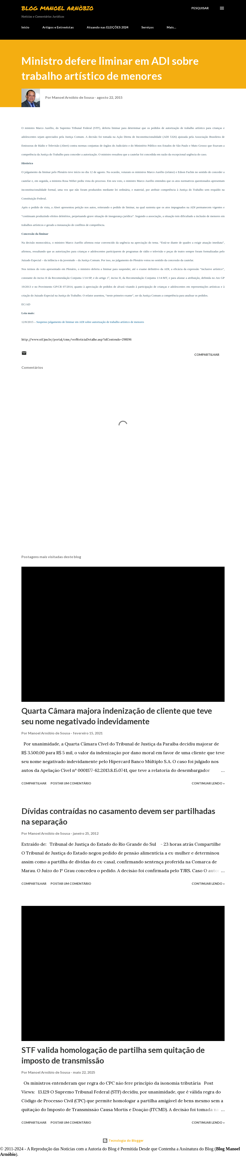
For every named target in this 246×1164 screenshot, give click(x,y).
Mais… (171, 27)
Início (25, 27)
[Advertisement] (123, 517)
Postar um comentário (71, 783)
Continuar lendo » (208, 783)
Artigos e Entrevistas (58, 27)
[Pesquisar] (200, 8)
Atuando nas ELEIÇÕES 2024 (107, 27)
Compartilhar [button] (206, 354)
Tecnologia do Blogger (123, 1140)
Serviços (147, 27)
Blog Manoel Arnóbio (57, 8)
